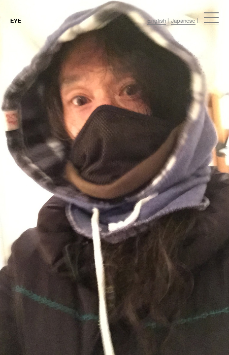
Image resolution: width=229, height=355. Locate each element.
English (156, 20)
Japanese (183, 20)
